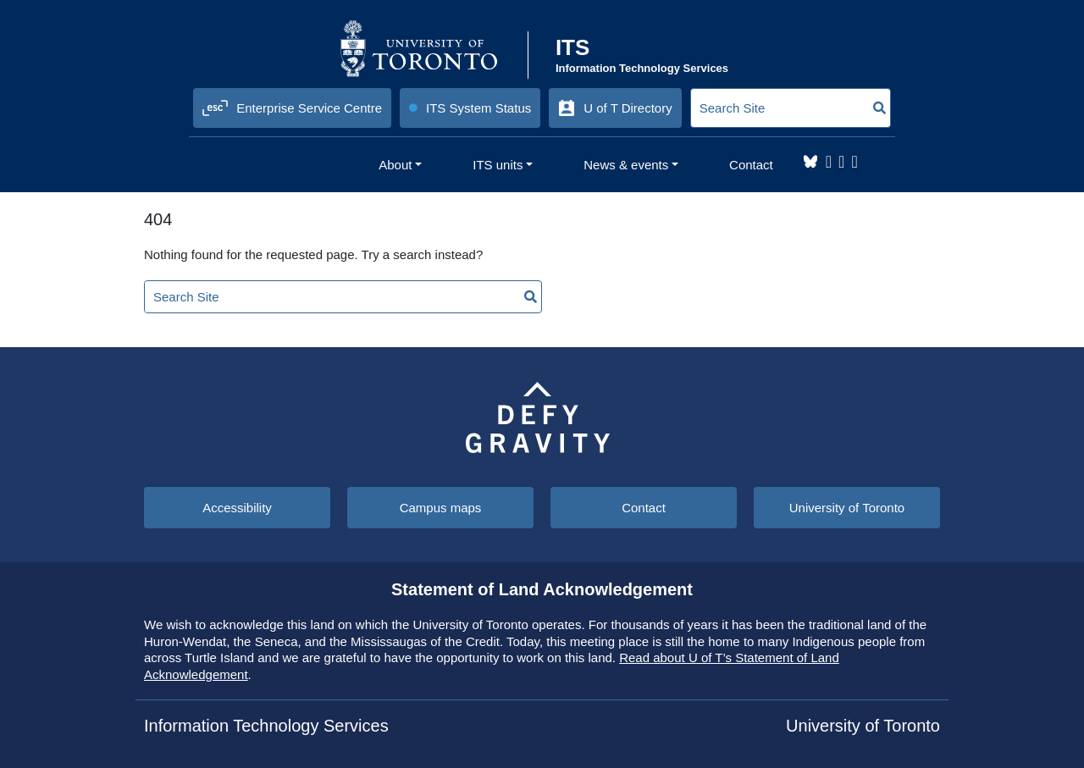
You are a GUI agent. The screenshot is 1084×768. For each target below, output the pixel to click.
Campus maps (441, 507)
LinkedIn (841, 162)
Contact (644, 507)
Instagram (828, 162)
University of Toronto (846, 507)
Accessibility (237, 507)
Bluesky (810, 162)
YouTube (854, 162)
